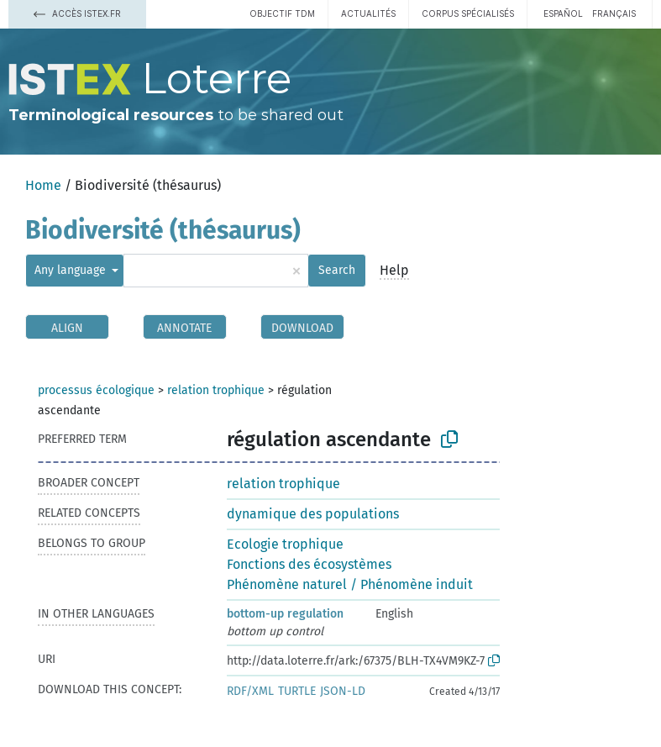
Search (336, 270)
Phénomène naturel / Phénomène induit (350, 584)
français (614, 13)
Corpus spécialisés (468, 13)
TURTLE (297, 691)
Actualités (368, 13)
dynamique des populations (313, 514)
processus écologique (96, 390)
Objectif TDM (282, 13)
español (563, 13)
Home (43, 185)
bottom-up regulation (285, 614)
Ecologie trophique (285, 544)
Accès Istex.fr (77, 13)
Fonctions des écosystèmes (309, 564)
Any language (71, 270)
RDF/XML (250, 691)
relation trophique (216, 390)
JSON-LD (342, 691)
